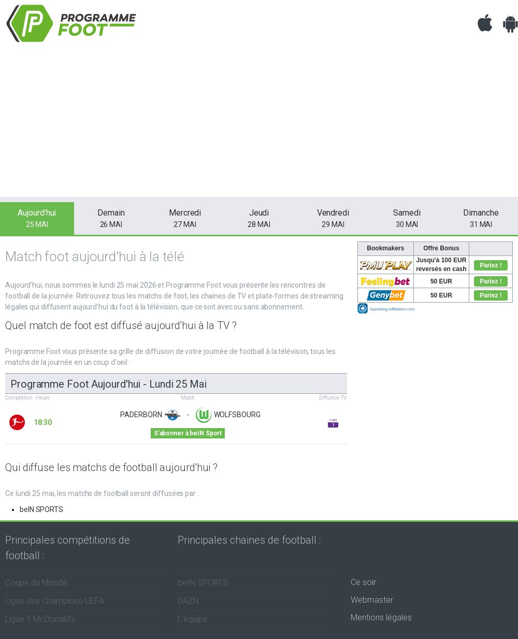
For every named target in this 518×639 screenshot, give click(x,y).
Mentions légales (381, 617)
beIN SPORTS (41, 509)
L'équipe (193, 619)
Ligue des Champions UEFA (54, 601)
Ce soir (363, 582)
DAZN (188, 601)
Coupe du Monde (36, 583)
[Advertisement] (259, 124)
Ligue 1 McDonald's (40, 619)
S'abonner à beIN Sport (188, 433)
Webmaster (372, 600)
